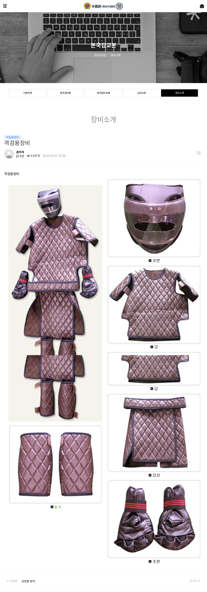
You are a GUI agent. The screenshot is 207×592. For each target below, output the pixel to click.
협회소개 (5, 556)
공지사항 (19, 556)
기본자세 (27, 93)
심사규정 (141, 93)
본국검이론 (66, 93)
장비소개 (179, 93)
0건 (20, 156)
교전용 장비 (28, 464)
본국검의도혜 (103, 93)
